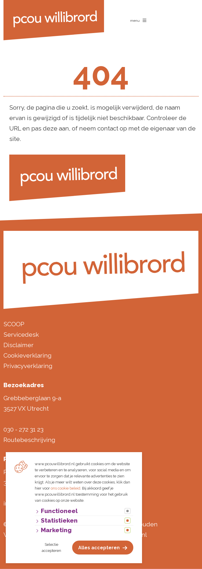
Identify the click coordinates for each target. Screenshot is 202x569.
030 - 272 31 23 (23, 429)
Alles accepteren (99, 547)
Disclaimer (18, 345)
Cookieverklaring (27, 355)
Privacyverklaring (27, 365)
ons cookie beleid (65, 488)
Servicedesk (21, 334)
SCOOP (13, 324)
